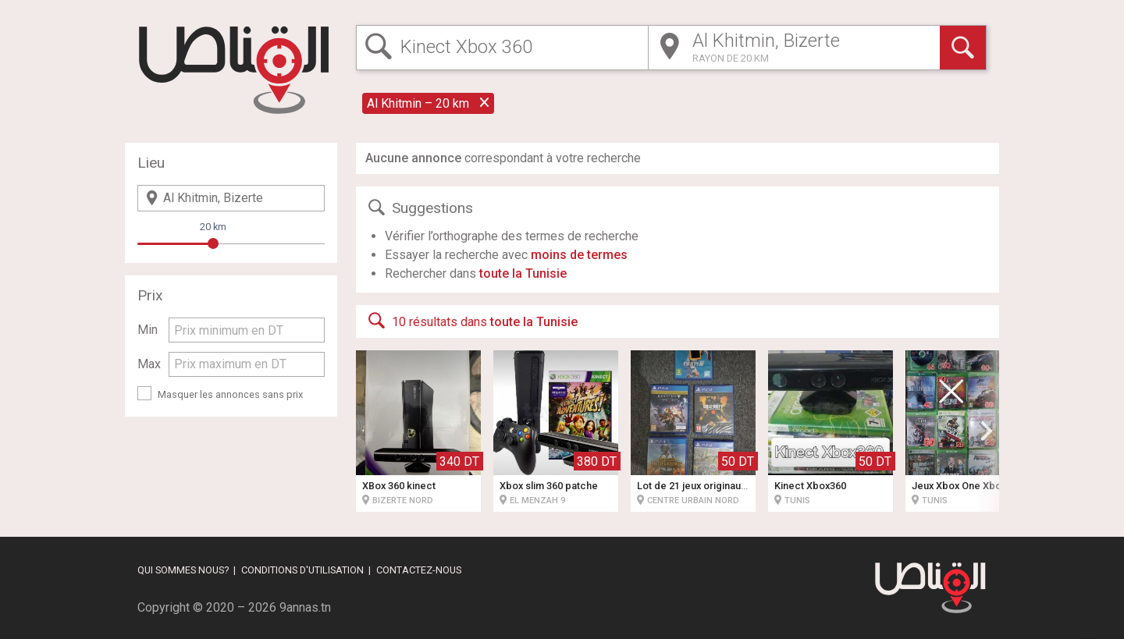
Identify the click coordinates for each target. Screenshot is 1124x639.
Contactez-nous (418, 570)
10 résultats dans (471, 320)
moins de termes (579, 254)
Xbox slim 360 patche (549, 486)
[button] (986, 430)
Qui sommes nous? (183, 570)
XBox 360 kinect (399, 486)
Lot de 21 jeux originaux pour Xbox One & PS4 (741, 486)
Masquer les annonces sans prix (230, 394)
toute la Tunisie (523, 273)
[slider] (213, 243)
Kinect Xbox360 (810, 486)
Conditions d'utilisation (302, 570)
